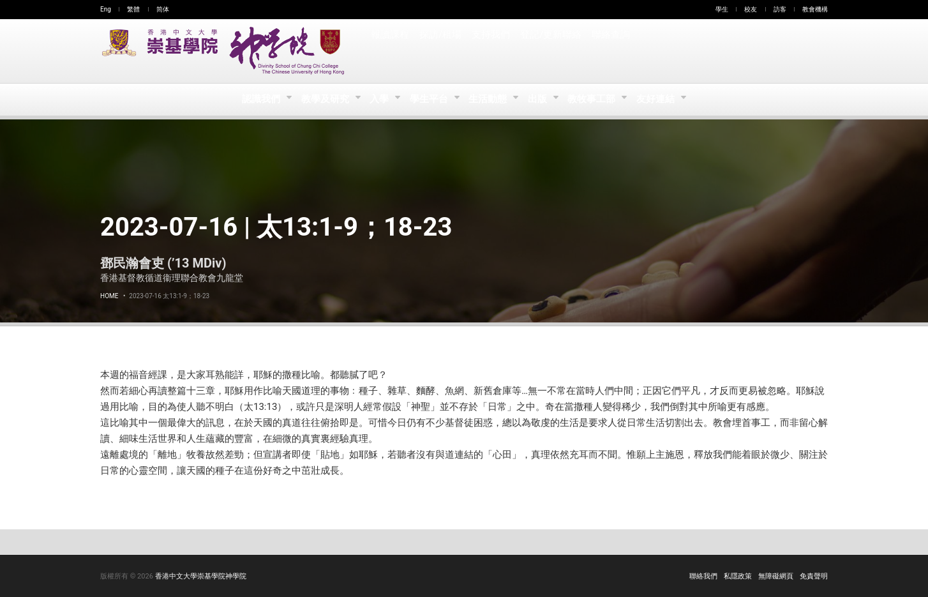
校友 (750, 9)
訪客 (780, 9)
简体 (162, 9)
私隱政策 (738, 576)
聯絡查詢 (609, 51)
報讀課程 (390, 51)
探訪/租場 (440, 51)
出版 (541, 99)
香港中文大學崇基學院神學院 (200, 576)
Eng (105, 9)
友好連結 (661, 99)
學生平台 (429, 99)
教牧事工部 (596, 99)
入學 (378, 99)
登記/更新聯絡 (550, 51)
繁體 (133, 9)
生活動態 (489, 99)
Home (109, 295)
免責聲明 (814, 576)
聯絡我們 (703, 576)
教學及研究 (322, 99)
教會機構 (815, 9)
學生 (721, 9)
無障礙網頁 (775, 576)
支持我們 (491, 51)
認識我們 (257, 99)
